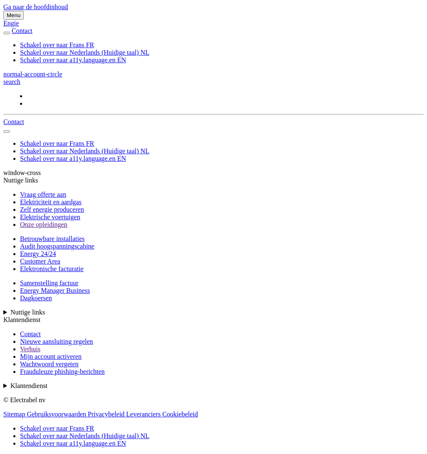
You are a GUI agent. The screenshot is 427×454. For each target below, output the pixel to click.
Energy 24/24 (38, 253)
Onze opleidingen (43, 224)
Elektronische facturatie (51, 268)
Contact (30, 333)
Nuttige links (27, 312)
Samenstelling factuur (49, 283)
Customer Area (40, 261)
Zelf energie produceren (52, 209)
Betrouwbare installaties (52, 238)
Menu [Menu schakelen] (13, 15)
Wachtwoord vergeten (49, 364)
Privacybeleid (107, 414)
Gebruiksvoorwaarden (57, 414)
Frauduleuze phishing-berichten (62, 371)
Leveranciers (144, 414)
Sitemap (15, 414)
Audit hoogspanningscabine (57, 246)
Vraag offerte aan (43, 194)
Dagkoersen (36, 298)
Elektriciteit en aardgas (50, 201)
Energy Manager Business (55, 290)
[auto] (6, 33)
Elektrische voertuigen (50, 217)
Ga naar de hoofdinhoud (35, 6)
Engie (11, 23)
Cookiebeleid (180, 414)
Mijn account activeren (51, 356)
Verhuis (30, 349)
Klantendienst (29, 385)
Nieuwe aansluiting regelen (56, 341)
